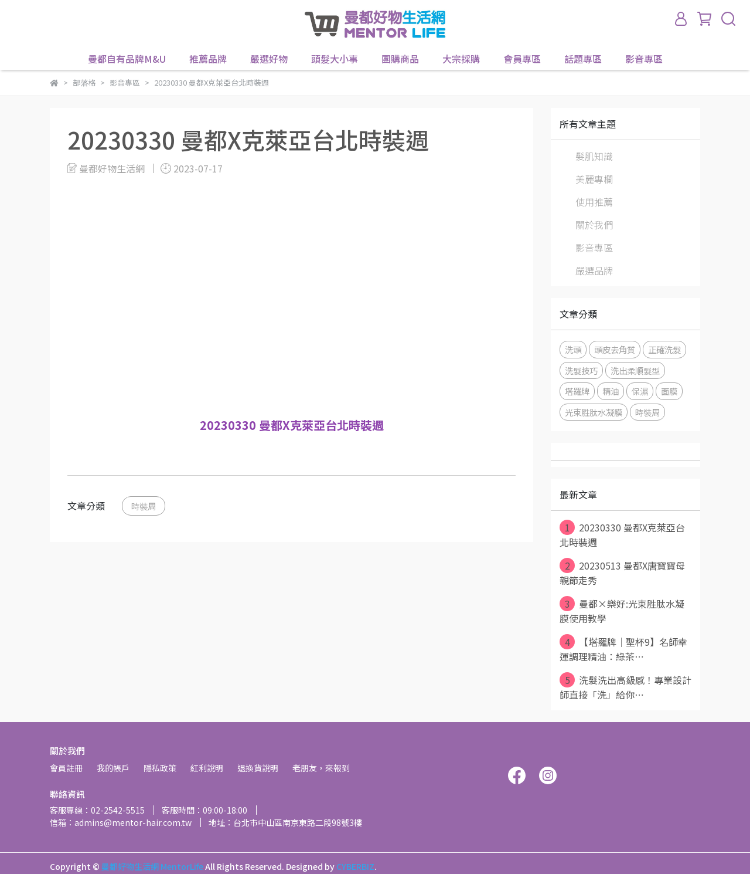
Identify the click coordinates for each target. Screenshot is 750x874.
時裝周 (143, 506)
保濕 (640, 391)
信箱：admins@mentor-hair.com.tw (121, 822)
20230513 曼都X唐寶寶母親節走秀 (622, 572)
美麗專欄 (594, 179)
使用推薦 (594, 202)
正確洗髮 (664, 349)
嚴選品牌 (594, 270)
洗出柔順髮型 (635, 370)
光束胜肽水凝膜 (593, 412)
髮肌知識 (594, 156)
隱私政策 (160, 768)
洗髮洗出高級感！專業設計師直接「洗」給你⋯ (625, 687)
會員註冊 (66, 768)
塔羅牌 (577, 391)
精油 (610, 391)
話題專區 (583, 58)
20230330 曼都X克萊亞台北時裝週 (622, 534)
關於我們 (594, 225)
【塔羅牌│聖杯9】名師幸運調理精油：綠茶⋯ (623, 648)
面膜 (669, 391)
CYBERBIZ (355, 866)
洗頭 (573, 349)
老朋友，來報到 (321, 768)
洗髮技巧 (581, 370)
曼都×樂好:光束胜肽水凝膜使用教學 (622, 610)
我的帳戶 (113, 768)
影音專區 (644, 58)
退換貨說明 (257, 768)
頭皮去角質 (614, 349)
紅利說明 (206, 768)
